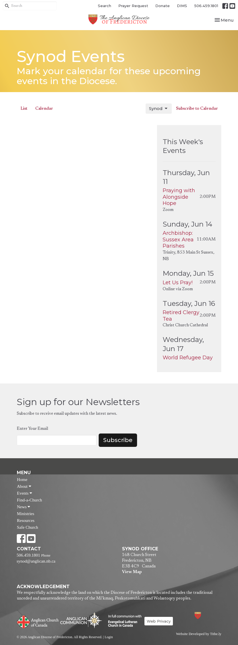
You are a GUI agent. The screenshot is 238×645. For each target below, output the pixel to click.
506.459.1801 (206, 5)
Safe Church (27, 527)
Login (109, 637)
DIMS (182, 5)
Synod (158, 108)
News (23, 507)
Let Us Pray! (178, 282)
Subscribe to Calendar (197, 109)
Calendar (44, 109)
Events (24, 493)
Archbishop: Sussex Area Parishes (178, 239)
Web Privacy (159, 621)
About (24, 486)
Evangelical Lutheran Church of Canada (123, 621)
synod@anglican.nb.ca (36, 561)
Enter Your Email (32, 429)
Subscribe (118, 440)
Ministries (25, 513)
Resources (26, 520)
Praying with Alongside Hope (179, 196)
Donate (162, 5)
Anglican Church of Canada (38, 621)
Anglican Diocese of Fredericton (205, 615)
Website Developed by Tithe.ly (198, 634)
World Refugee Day (188, 357)
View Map (132, 572)
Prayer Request (133, 5)
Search (104, 5)
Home (22, 479)
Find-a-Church (29, 500)
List (23, 109)
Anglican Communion (81, 620)
